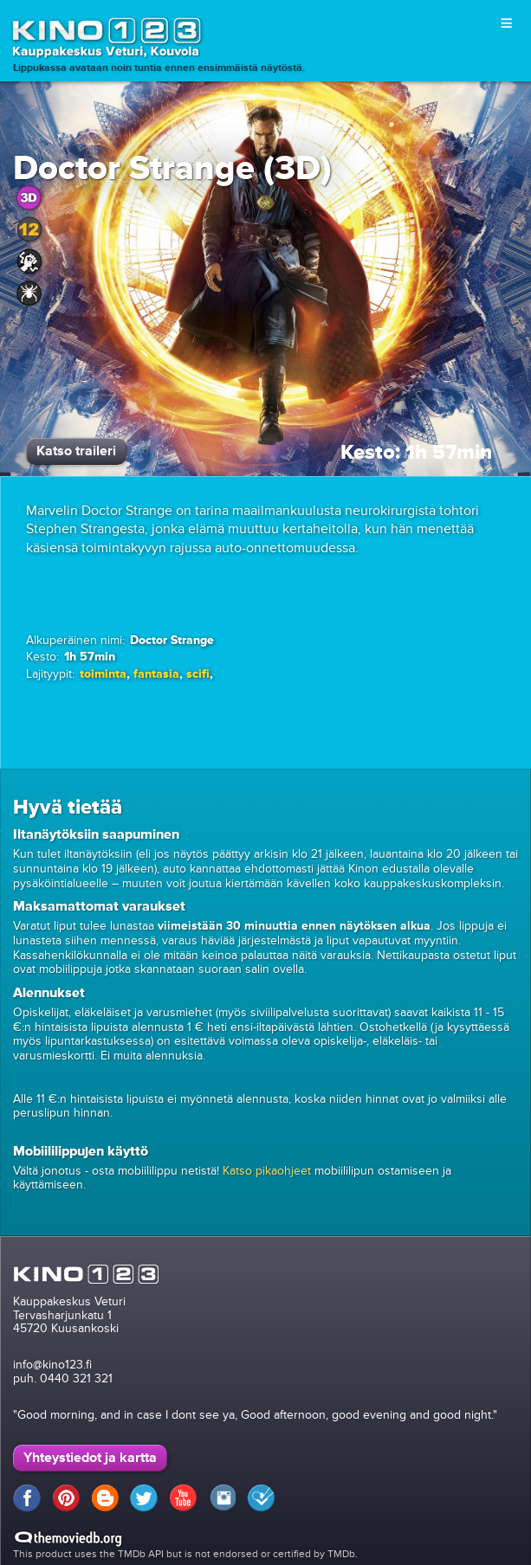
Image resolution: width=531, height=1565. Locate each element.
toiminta (103, 674)
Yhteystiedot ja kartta (90, 1457)
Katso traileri (76, 451)
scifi (198, 674)
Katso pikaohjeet (267, 1170)
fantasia (156, 674)
